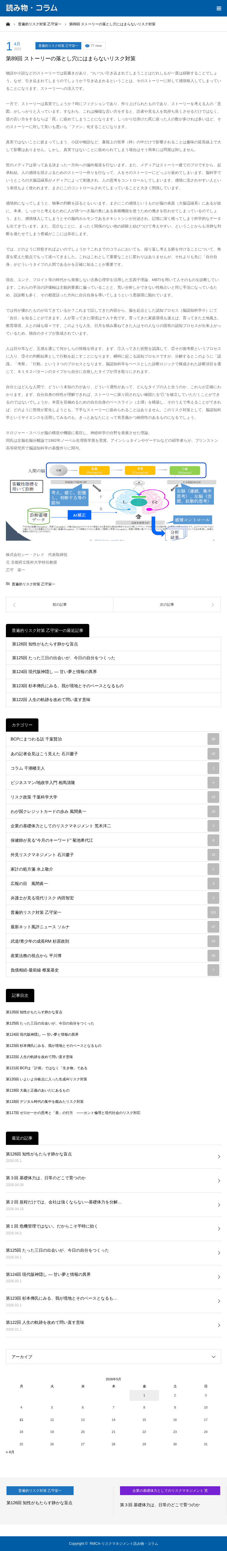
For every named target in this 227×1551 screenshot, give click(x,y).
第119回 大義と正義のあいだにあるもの (37, 1090)
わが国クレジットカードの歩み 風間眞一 (115, 811)
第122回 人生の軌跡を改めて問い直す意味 (51, 699)
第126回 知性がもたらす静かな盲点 (45, 644)
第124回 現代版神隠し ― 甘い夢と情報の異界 (54, 671)
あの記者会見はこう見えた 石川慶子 (115, 754)
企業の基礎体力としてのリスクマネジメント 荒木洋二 (115, 826)
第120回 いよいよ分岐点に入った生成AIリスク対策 (46, 1079)
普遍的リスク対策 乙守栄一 (58, 45)
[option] (57, 1501)
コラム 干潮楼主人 (115, 768)
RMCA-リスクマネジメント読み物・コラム (124, 1544)
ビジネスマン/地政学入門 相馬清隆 (115, 782)
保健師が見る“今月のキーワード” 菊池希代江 (115, 840)
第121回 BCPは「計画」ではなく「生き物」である (46, 1068)
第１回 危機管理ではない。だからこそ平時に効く (52, 1226)
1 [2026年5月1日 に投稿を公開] (144, 1395)
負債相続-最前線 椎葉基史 (115, 970)
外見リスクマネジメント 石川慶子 (115, 855)
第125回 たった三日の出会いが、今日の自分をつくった (63, 657)
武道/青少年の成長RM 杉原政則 (115, 941)
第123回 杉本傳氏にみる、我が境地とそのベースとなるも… (61, 1298)
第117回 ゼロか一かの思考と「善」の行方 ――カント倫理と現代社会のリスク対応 (73, 1113)
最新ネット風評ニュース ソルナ (115, 927)
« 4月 (10, 1452)
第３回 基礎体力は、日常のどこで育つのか (46, 1177)
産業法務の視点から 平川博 (115, 956)
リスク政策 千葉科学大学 (115, 797)
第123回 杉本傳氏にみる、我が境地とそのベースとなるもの (68, 685)
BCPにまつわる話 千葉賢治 (115, 739)
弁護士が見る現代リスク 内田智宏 (115, 898)
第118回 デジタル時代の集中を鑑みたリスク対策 (45, 1102)
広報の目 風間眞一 (115, 883)
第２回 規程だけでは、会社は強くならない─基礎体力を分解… (64, 1202)
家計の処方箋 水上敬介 (115, 869)
